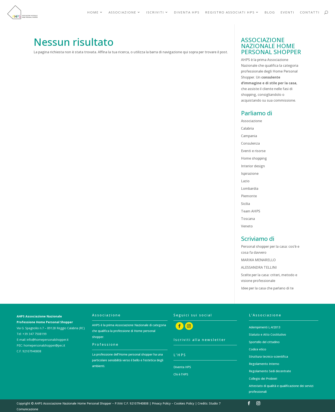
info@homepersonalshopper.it (48, 340)
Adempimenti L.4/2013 (264, 327)
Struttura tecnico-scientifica (268, 356)
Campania (249, 135)
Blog (269, 12)
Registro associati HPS (230, 12)
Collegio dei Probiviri (263, 378)
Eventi (287, 12)
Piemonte (249, 196)
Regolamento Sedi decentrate (270, 371)
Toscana (248, 218)
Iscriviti (155, 12)
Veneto (247, 226)
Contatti (310, 12)
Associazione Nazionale (132, 325)
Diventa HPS (187, 12)
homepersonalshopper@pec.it (44, 345)
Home (93, 12)
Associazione (122, 12)
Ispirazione (250, 173)
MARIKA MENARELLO (258, 260)
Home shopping (254, 158)
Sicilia (245, 203)
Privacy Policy (161, 403)
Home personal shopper (136, 354)
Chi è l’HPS (180, 374)
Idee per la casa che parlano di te (267, 288)
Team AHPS (250, 211)
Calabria (247, 128)
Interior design (253, 166)
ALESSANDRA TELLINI (259, 267)
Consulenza (250, 143)
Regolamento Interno (264, 364)
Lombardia (249, 188)
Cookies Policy (184, 403)
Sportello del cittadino (264, 342)
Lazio (245, 181)
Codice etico (257, 349)
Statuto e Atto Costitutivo (267, 334)
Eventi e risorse (253, 150)
